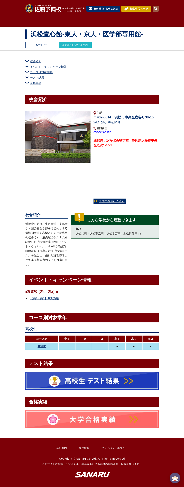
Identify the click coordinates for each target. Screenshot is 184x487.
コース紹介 (89, 22)
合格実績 (130, 22)
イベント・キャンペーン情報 (48, 66)
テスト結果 (37, 77)
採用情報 (84, 447)
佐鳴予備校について (60, 22)
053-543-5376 (104, 132)
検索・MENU (156, 9)
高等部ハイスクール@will (75, 45)
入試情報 (110, 22)
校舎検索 (150, 22)
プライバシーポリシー (114, 447)
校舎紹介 (35, 61)
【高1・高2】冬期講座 (44, 298)
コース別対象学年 (41, 72)
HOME (33, 22)
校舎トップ (41, 45)
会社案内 (61, 447)
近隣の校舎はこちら (111, 201)
